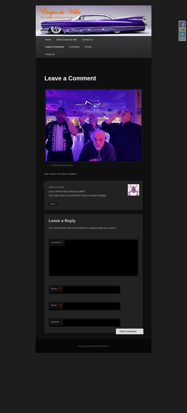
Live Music (74, 47)
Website (55, 322)
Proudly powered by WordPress (93, 346)
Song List (49, 54)
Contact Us (87, 39)
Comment (57, 242)
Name (56, 288)
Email (56, 305)
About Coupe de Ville (66, 39)
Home (48, 39)
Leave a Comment (54, 47)
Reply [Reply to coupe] (53, 203)
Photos (88, 47)
